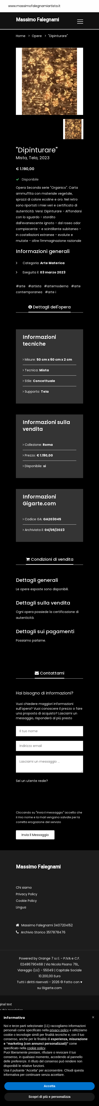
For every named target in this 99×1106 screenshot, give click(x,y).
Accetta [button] (49, 1086)
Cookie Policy (26, 900)
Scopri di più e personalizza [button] (49, 1097)
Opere (37, 35)
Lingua (21, 907)
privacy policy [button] (59, 1030)
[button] (93, 1017)
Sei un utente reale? (32, 781)
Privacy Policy (26, 894)
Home (20, 35)
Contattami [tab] (49, 673)
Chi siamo (24, 887)
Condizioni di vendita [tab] (49, 559)
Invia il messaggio (35, 835)
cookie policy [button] (36, 1048)
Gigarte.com (52, 988)
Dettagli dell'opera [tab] (49, 307)
